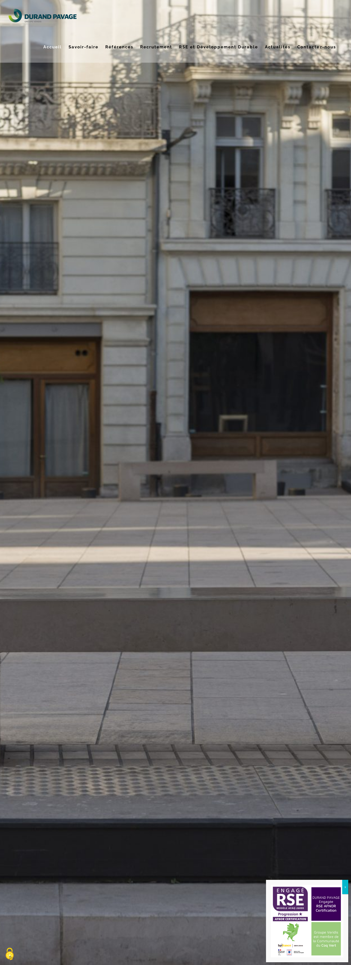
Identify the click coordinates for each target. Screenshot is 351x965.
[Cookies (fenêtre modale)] (9, 954)
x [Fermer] (345, 887)
